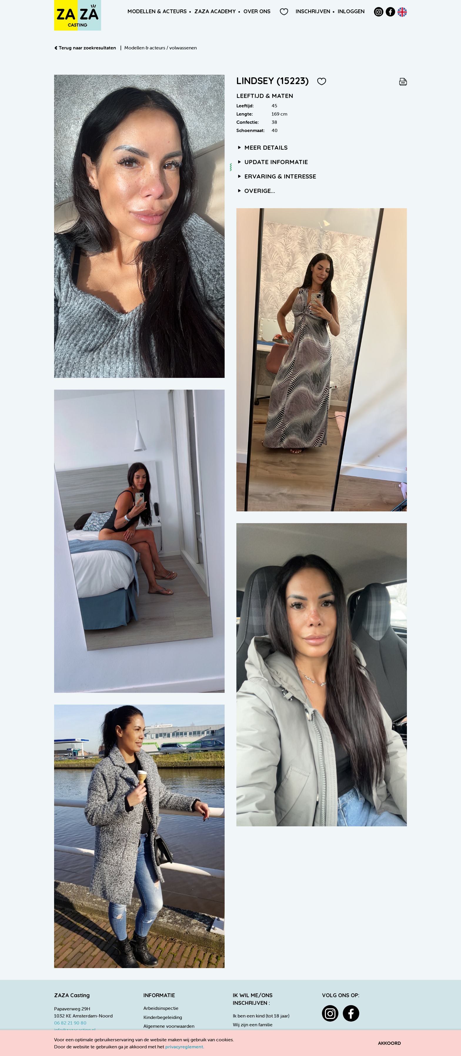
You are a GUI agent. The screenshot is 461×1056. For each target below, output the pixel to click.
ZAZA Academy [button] (215, 11)
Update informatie (272, 162)
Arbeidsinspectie (160, 1008)
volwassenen (183, 48)
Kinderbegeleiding (162, 1017)
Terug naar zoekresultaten (85, 48)
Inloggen (351, 11)
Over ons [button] (256, 11)
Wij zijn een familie (253, 1024)
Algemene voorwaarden (168, 1026)
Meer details (262, 147)
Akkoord (389, 1043)
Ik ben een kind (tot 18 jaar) (261, 1016)
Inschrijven (313, 11)
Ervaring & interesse (276, 176)
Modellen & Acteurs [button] (157, 11)
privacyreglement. (184, 1047)
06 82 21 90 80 (70, 1023)
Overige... (255, 190)
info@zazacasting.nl (75, 1030)
